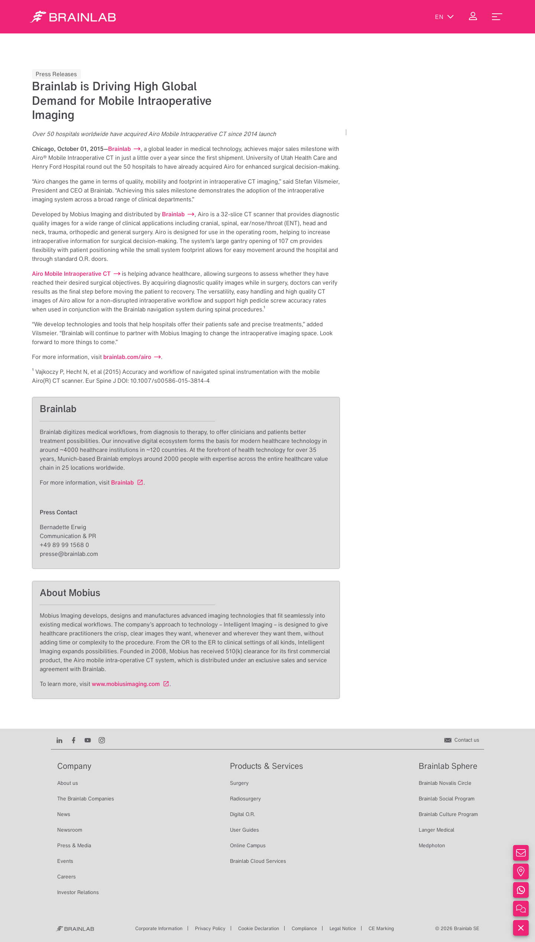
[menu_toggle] (497, 16)
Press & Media (74, 845)
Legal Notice (343, 928)
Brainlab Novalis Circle (445, 783)
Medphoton (432, 845)
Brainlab (122, 482)
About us (67, 783)
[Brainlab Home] (75, 928)
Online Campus (248, 845)
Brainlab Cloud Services (258, 861)
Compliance (304, 928)
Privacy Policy (210, 928)
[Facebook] (73, 740)
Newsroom (69, 829)
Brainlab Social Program (446, 798)
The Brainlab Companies (85, 798)
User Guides (244, 829)
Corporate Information (158, 928)
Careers (66, 876)
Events (65, 861)
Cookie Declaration (258, 928)
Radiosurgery (245, 798)
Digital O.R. (242, 814)
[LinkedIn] (59, 740)
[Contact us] (461, 740)
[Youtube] (87, 740)
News (63, 814)
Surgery (239, 783)
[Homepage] (73, 17)
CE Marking (381, 928)
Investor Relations (78, 892)
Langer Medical (436, 829)
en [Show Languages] (444, 17)
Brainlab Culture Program (448, 814)
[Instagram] (102, 740)
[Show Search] (413, 17)
